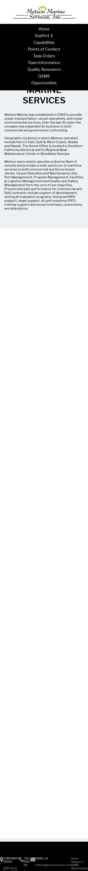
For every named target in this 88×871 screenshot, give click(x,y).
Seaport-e (77, 861)
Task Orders (44, 56)
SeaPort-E (44, 35)
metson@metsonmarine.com (53, 865)
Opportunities (44, 83)
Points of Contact (44, 49)
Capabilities (44, 42)
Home (44, 29)
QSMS (44, 76)
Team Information (44, 62)
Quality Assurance (44, 69)
